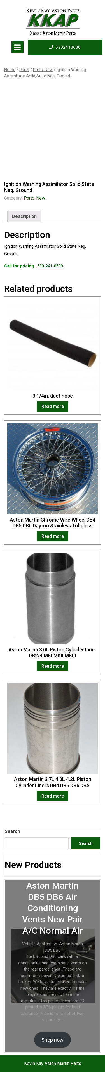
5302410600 (65, 47)
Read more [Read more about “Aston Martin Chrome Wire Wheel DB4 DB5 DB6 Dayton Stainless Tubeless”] (52, 536)
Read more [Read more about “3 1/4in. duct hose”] (52, 406)
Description (24, 216)
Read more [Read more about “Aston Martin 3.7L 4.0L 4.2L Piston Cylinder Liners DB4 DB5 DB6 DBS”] (52, 796)
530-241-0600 (50, 265)
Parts (24, 69)
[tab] (17, 47)
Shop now (52, 1040)
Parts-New (43, 69)
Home (9, 69)
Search (12, 831)
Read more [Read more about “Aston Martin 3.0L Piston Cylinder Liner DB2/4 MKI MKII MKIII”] (52, 666)
